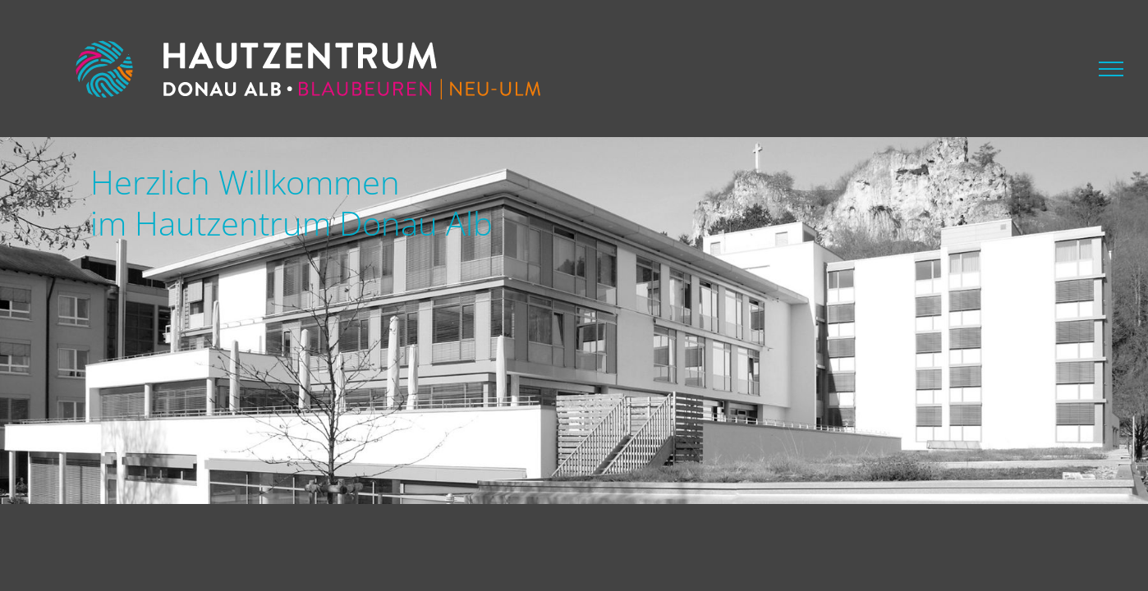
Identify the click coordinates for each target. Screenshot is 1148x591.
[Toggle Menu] (1111, 69)
